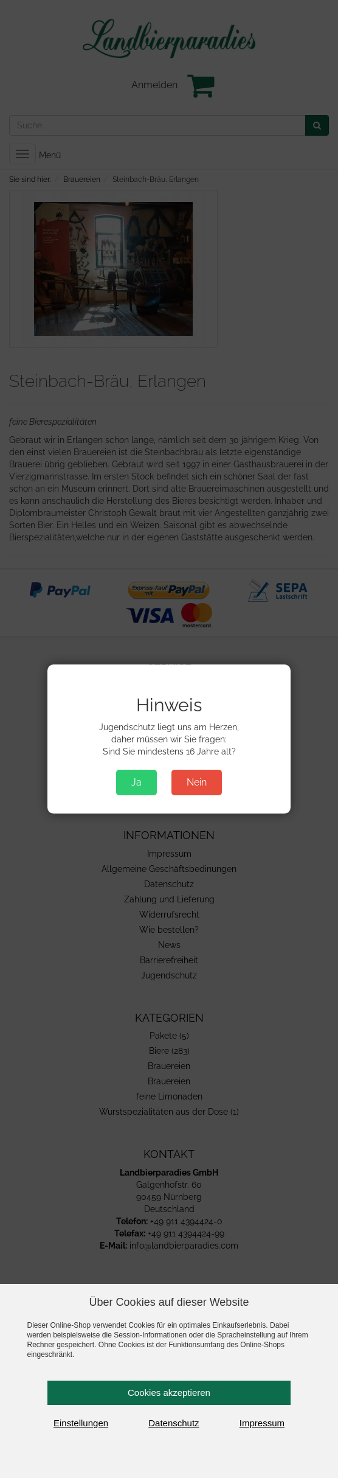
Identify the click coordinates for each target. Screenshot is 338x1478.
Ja (136, 782)
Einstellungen (80, 1423)
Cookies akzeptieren (169, 1392)
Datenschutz (173, 1423)
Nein (197, 782)
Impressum (262, 1423)
